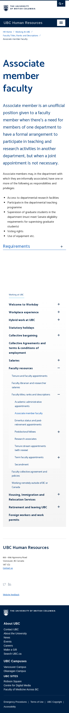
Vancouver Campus (15, 666)
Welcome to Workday (23, 304)
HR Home (7, 32)
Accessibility (10, 706)
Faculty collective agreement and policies (29, 474)
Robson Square (13, 681)
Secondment (22, 465)
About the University (15, 633)
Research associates (25, 439)
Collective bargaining (23, 335)
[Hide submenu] (58, 304)
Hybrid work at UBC (22, 320)
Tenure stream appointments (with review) (30, 448)
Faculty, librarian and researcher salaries (29, 385)
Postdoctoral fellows (25, 432)
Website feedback (11, 594)
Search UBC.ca (12, 653)
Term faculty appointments (29, 457)
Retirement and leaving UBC (28, 507)
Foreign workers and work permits (26, 517)
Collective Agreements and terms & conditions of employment (27, 348)
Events (8, 641)
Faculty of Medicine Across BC (21, 689)
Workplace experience (24, 312)
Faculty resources (21, 368)
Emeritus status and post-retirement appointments (28, 423)
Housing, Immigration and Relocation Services (26, 497)
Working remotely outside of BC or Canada (30, 485)
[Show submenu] (58, 367)
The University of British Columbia (25, 8)
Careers (8, 645)
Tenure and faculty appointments (29, 376)
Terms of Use (36, 702)
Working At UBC (22, 32)
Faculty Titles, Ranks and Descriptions (20, 35)
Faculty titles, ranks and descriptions (31, 395)
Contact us (8, 568)
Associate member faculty (29, 413)
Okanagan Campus (15, 671)
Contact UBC (11, 629)
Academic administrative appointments (28, 404)
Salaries (14, 360)
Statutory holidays (21, 327)
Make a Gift (10, 649)
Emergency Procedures (15, 702)
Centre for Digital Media (17, 685)
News (7, 637)
